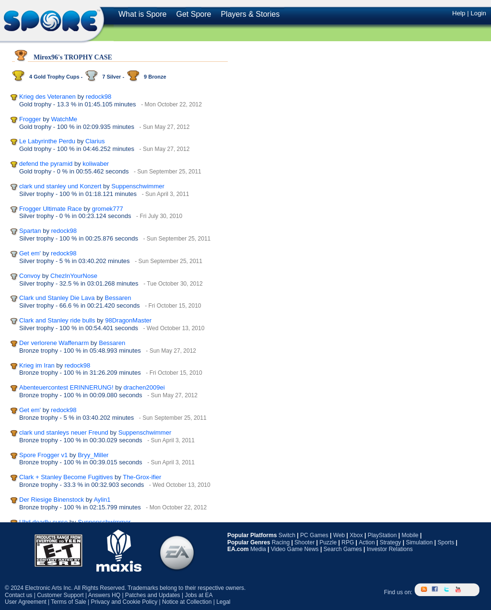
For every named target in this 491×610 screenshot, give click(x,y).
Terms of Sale (68, 601)
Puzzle (328, 542)
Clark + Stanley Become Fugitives (66, 477)
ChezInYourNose (73, 275)
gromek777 (107, 208)
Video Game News (295, 549)
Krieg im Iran (37, 365)
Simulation (419, 542)
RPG (347, 542)
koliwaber (95, 163)
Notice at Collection (186, 601)
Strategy (390, 542)
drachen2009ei (144, 387)
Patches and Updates (152, 595)
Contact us (18, 595)
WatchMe (64, 119)
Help (458, 13)
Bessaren (118, 297)
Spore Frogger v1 (43, 455)
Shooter (304, 542)
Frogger (30, 119)
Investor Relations (390, 549)
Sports (445, 542)
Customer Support (60, 595)
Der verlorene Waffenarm (54, 342)
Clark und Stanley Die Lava (57, 297)
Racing (281, 542)
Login (478, 13)
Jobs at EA (198, 595)
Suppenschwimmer (137, 186)
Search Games (343, 549)
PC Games (314, 535)
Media (258, 549)
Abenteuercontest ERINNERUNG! (66, 387)
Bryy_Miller (93, 455)
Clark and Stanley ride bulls (57, 320)
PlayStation (382, 535)
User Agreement (26, 601)
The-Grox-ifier (142, 477)
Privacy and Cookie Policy (124, 601)
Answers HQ (104, 595)
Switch (287, 535)
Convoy (29, 275)
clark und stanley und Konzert (60, 186)
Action (366, 542)
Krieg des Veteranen (47, 96)
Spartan (30, 230)
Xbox (356, 535)
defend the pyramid (45, 163)
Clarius (95, 141)
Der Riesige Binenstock (51, 499)
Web (339, 535)
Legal (223, 601)
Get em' (30, 253)
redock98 (98, 96)
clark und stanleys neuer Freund (63, 432)
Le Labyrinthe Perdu (47, 141)
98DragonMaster (128, 320)
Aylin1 (102, 499)
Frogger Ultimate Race (50, 208)
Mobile (409, 535)
